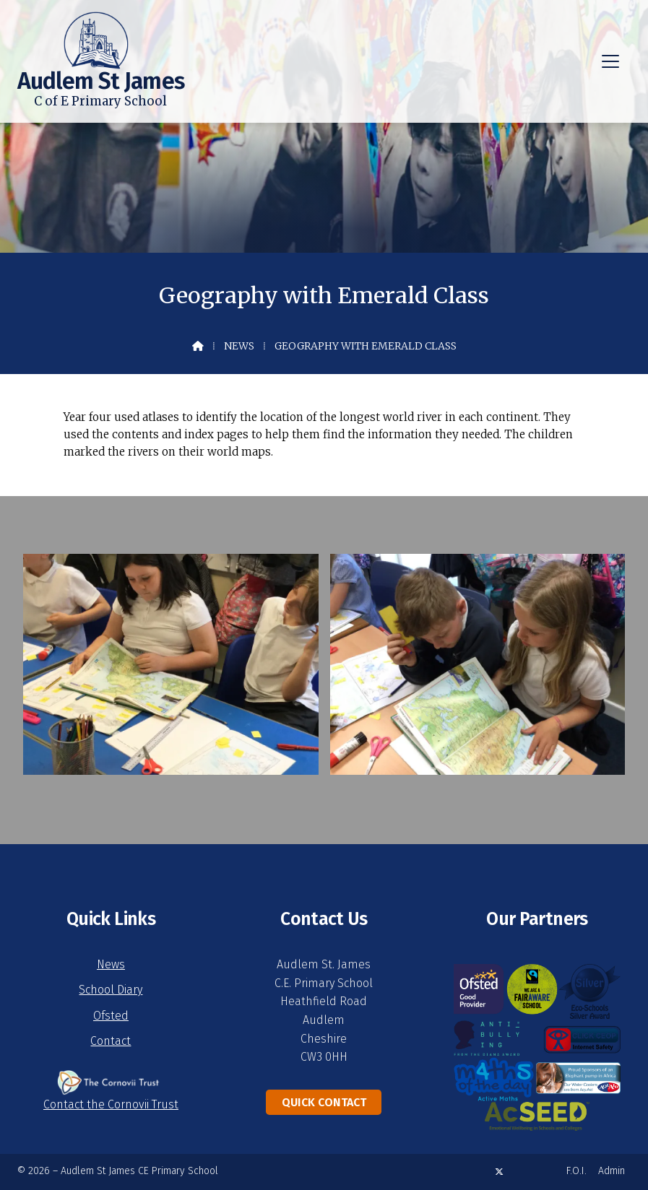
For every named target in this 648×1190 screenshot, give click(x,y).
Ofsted (111, 1015)
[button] (610, 61)
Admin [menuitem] (611, 1171)
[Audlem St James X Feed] (499, 1171)
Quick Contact (324, 1102)
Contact (110, 1041)
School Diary (110, 989)
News (239, 345)
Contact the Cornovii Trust (110, 1104)
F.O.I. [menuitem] (576, 1171)
